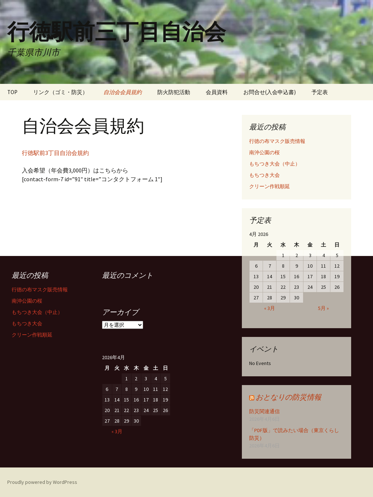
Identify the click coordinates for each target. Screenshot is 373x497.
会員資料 (217, 92)
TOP (12, 92)
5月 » (323, 308)
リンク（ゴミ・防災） (60, 92)
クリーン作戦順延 (269, 186)
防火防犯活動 (173, 92)
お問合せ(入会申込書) (269, 92)
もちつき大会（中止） (274, 163)
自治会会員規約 (122, 92)
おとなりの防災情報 (288, 396)
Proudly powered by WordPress (42, 482)
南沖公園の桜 (264, 152)
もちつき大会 (264, 175)
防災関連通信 (264, 411)
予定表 (319, 92)
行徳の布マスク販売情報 (277, 141)
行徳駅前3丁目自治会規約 (55, 152)
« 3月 (269, 308)
